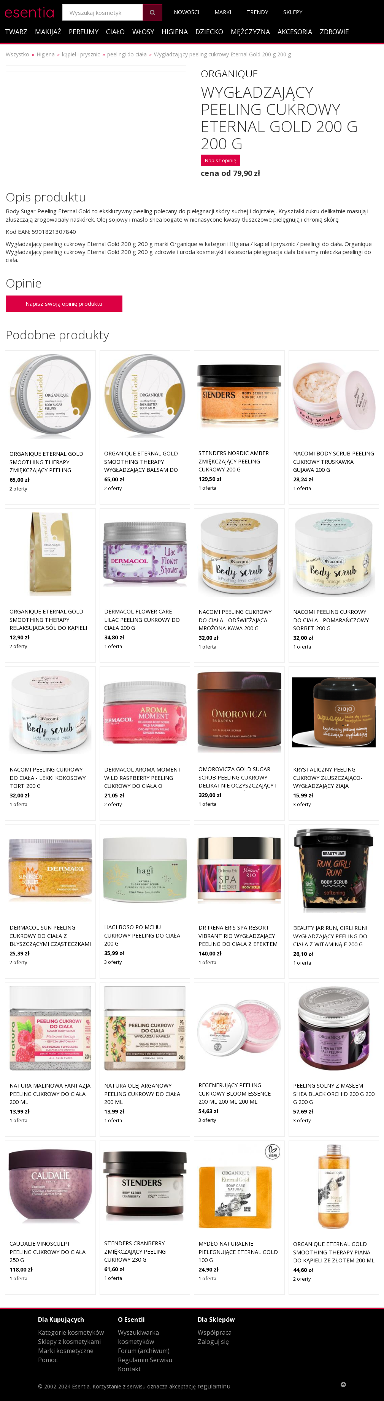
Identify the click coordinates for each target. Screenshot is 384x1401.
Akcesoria (295, 31)
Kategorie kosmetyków (71, 1332)
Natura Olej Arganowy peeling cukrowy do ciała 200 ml (142, 1093)
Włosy (143, 31)
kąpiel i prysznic (81, 54)
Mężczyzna (250, 31)
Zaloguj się (213, 1341)
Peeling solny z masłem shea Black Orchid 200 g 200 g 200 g (333, 1093)
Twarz (16, 31)
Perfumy (83, 31)
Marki (222, 12)
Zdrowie (334, 31)
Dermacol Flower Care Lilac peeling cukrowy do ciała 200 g (142, 619)
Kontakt (129, 1369)
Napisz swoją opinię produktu (63, 303)
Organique (229, 73)
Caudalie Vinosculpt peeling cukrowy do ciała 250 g (48, 1252)
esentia (29, 10)
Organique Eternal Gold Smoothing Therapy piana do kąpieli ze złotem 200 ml (333, 1252)
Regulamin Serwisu (145, 1360)
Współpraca (215, 1332)
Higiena (175, 31)
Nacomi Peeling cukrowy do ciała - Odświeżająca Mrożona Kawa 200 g (234, 620)
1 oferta (207, 487)
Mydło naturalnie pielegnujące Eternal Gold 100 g (238, 1252)
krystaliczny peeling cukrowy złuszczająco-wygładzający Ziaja (327, 777)
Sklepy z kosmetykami (69, 1341)
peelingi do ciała (127, 54)
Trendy (257, 12)
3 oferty (302, 804)
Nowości (186, 12)
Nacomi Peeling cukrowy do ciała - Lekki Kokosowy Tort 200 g (48, 777)
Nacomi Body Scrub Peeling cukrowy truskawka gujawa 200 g (333, 461)
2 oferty (18, 488)
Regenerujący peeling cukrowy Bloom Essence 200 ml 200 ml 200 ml (234, 1093)
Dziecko (209, 31)
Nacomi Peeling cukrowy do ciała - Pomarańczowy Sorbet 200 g (331, 620)
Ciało (115, 31)
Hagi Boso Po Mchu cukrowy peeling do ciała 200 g (142, 935)
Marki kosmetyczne (66, 1351)
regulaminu (213, 1386)
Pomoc (47, 1360)
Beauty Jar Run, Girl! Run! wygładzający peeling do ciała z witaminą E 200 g (330, 936)
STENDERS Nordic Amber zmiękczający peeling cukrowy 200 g (233, 461)
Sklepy (292, 12)
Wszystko (17, 54)
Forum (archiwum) (144, 1351)
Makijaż (48, 31)
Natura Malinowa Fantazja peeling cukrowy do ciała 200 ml (50, 1093)
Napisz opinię (220, 160)
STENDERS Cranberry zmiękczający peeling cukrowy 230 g (135, 1251)
